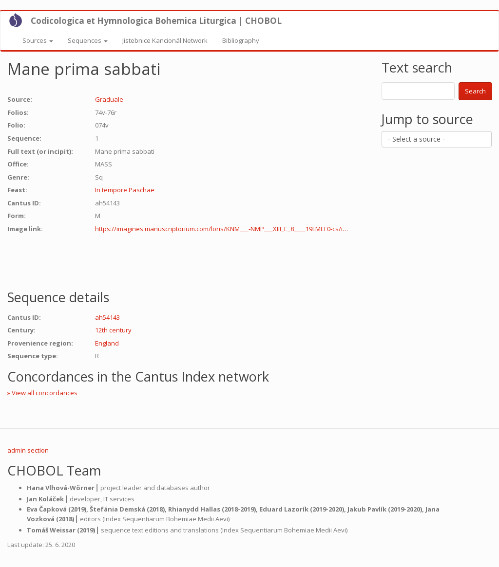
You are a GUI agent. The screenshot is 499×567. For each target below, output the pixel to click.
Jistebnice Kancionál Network (165, 40)
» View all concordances (42, 392)
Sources (37, 40)
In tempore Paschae (124, 189)
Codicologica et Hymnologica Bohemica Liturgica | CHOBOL (156, 20)
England (107, 343)
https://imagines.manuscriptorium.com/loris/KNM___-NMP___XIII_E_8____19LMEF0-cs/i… (221, 228)
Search (475, 91)
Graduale (109, 99)
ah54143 (107, 317)
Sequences (88, 40)
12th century (113, 330)
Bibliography (240, 40)
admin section (28, 450)
